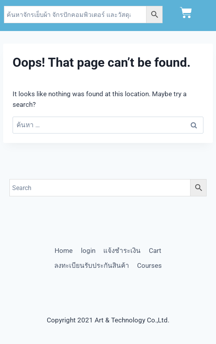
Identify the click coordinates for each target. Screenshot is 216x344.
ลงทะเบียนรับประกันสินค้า (91, 265)
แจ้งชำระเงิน (122, 250)
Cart (155, 250)
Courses (149, 265)
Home (64, 250)
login (88, 250)
